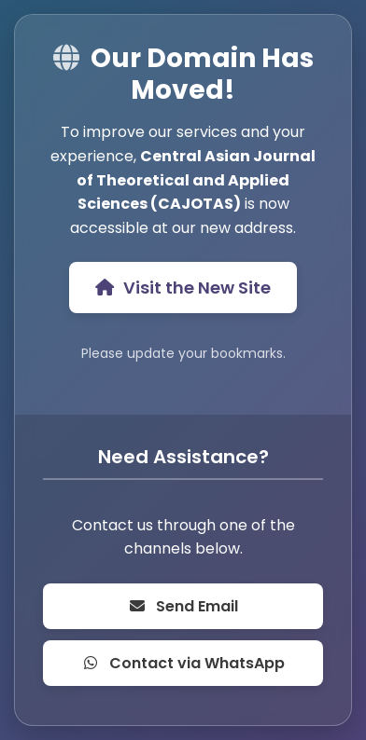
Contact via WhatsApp (183, 663)
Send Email (183, 606)
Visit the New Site (183, 287)
